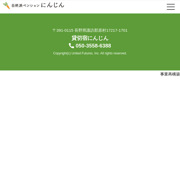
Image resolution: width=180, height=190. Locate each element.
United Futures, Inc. (86, 53)
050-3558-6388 (93, 46)
